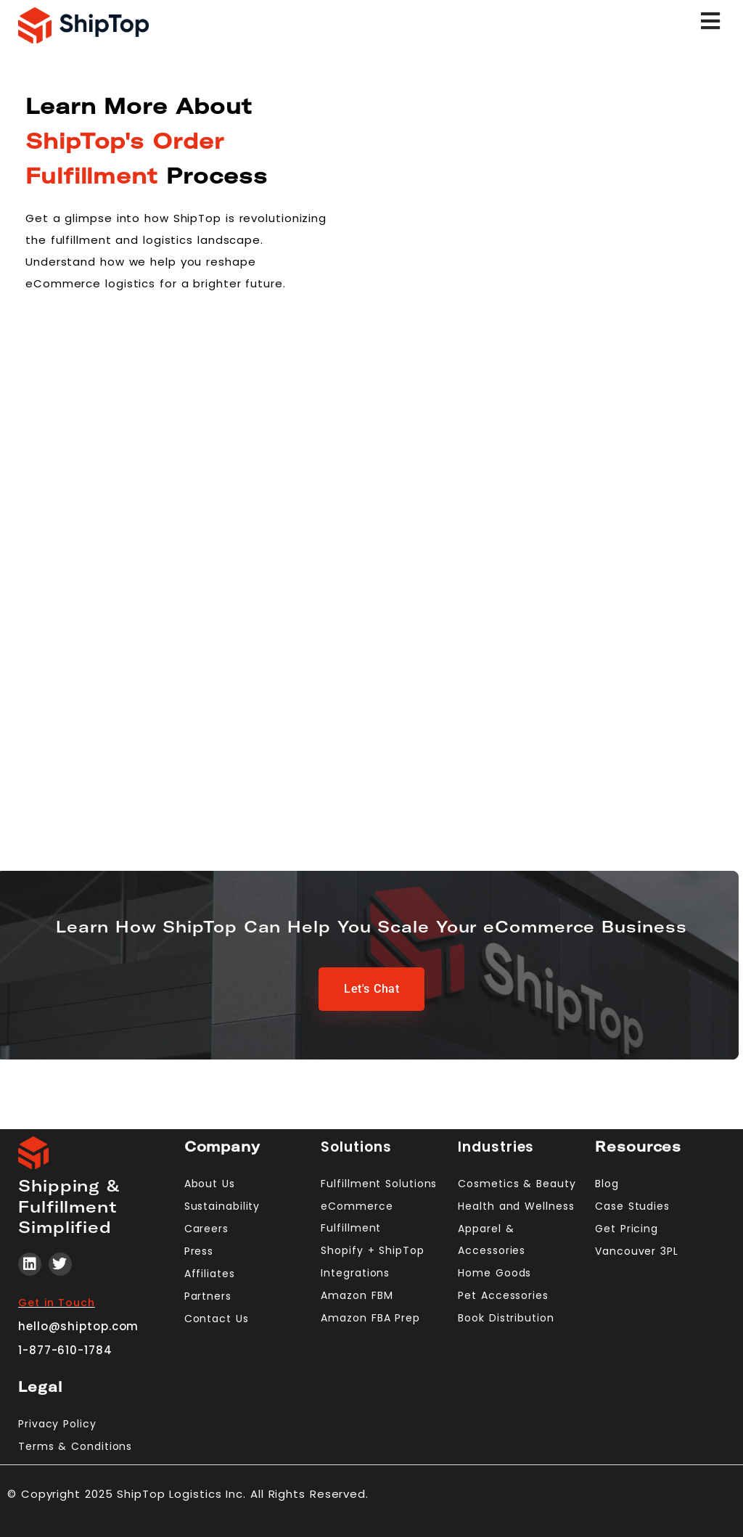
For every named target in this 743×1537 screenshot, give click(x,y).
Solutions (356, 1147)
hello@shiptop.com (78, 1326)
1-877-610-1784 (65, 1350)
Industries (496, 1147)
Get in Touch (56, 1302)
